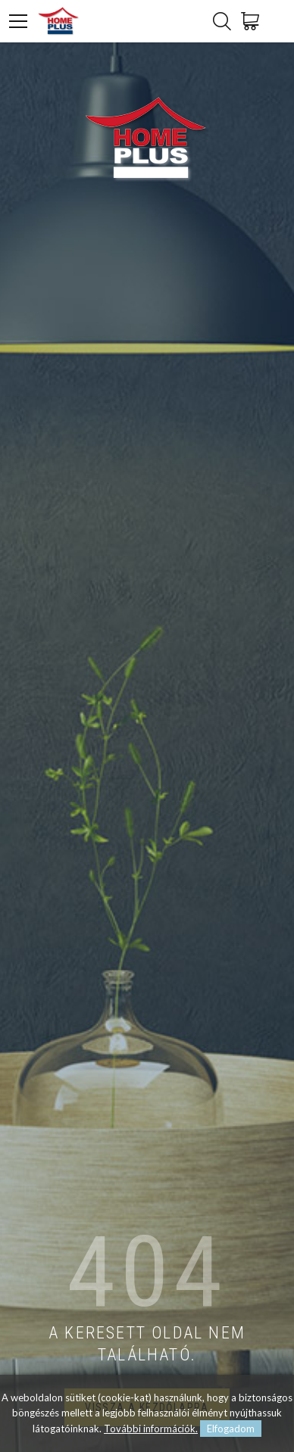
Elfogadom (231, 1428)
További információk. (151, 1428)
